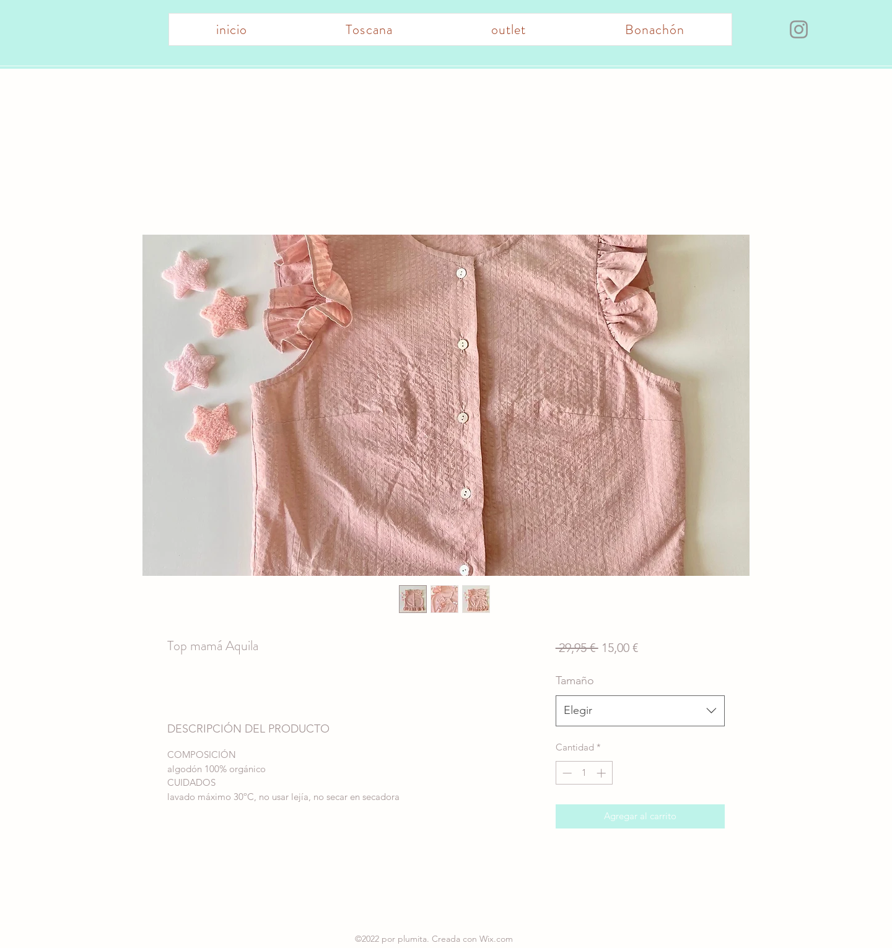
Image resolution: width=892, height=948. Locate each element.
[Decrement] (566, 773)
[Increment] (602, 773)
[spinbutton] (584, 773)
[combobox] (640, 710)
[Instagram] (799, 29)
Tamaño (575, 680)
